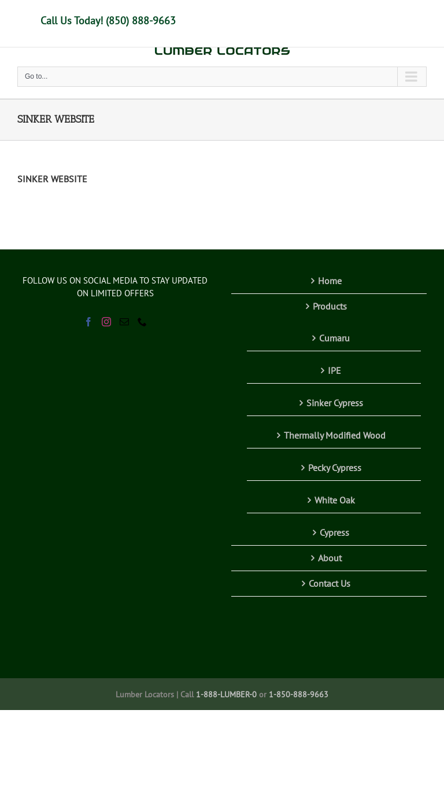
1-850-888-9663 (298, 694)
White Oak (334, 500)
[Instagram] (106, 321)
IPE (334, 370)
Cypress (334, 532)
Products (330, 306)
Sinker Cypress (334, 403)
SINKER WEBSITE (52, 179)
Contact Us (329, 583)
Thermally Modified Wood (335, 435)
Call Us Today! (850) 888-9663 (108, 20)
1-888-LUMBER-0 (226, 694)
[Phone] (142, 321)
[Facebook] (88, 321)
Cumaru (334, 338)
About (330, 558)
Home (330, 280)
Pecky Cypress (334, 467)
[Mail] (124, 321)
